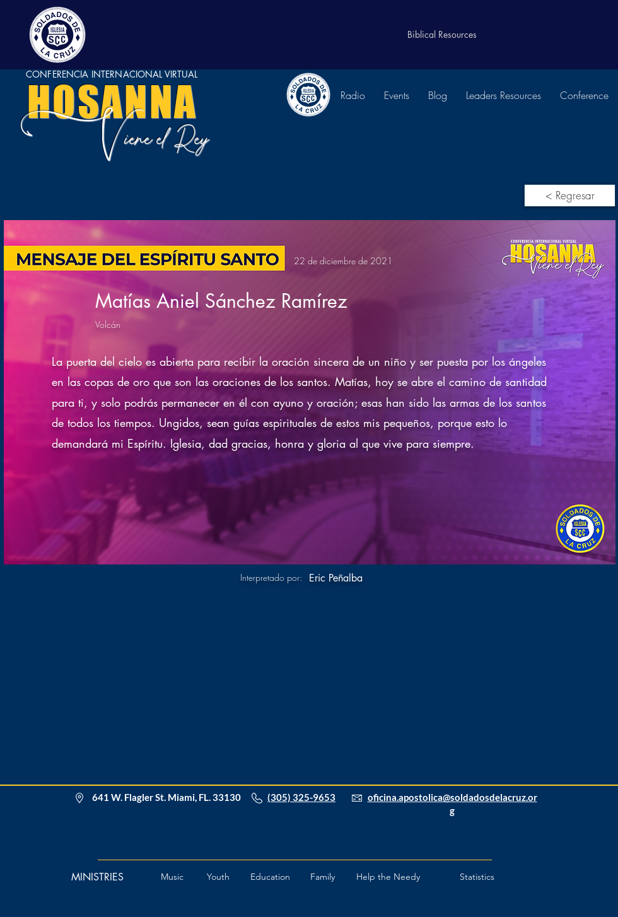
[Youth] (218, 877)
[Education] (270, 877)
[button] (388, 877)
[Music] (172, 877)
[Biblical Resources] (442, 34)
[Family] (322, 877)
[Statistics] (477, 877)
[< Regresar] (569, 195)
